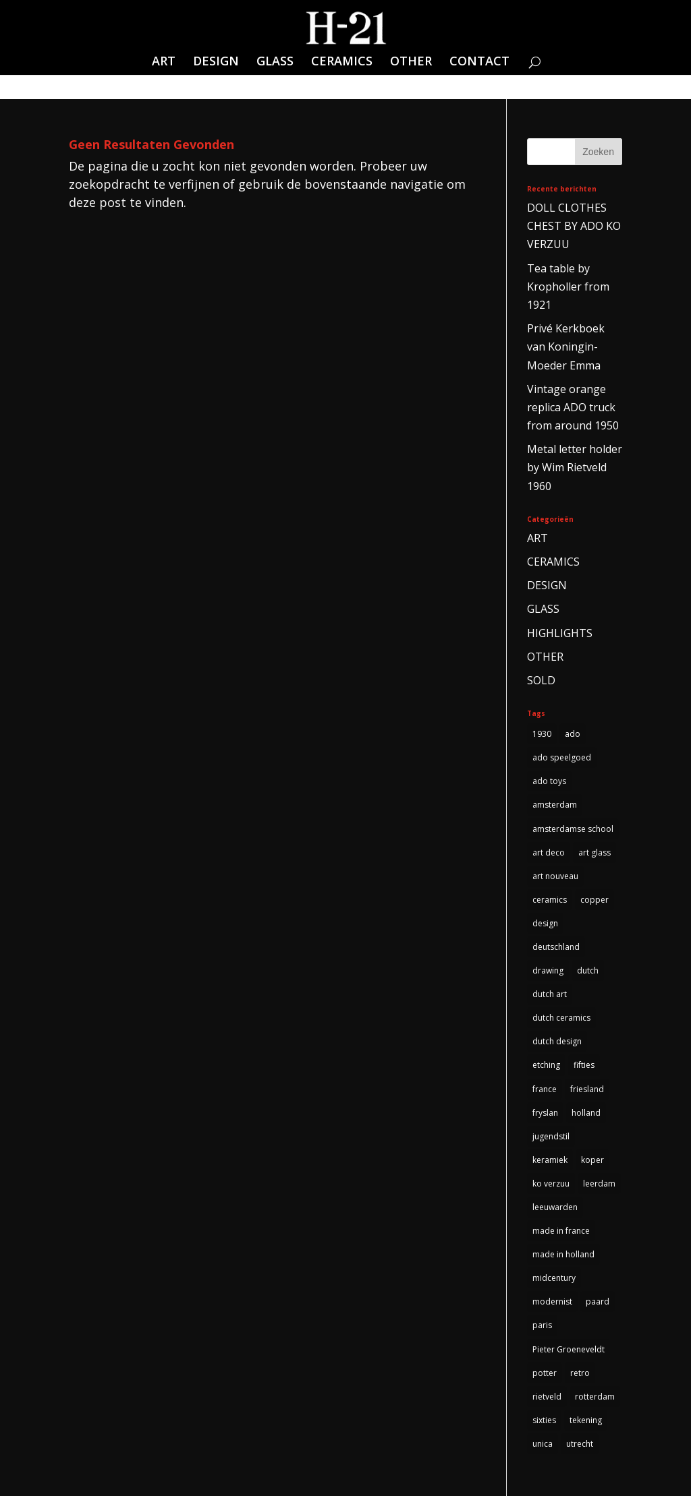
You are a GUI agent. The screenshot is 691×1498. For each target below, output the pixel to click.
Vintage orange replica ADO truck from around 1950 (573, 407)
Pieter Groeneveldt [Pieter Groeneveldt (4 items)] (568, 1350)
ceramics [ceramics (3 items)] (549, 899)
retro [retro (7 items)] (580, 1374)
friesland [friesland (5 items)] (587, 1090)
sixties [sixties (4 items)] (544, 1422)
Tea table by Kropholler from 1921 (568, 286)
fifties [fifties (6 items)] (584, 1066)
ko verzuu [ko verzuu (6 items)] (551, 1185)
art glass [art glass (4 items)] (594, 852)
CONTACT (479, 62)
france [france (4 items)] (544, 1090)
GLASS (275, 62)
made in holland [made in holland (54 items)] (563, 1255)
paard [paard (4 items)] (597, 1303)
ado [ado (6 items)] (572, 734)
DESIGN (216, 62)
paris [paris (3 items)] (542, 1327)
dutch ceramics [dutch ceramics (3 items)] (561, 1018)
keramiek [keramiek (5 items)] (550, 1161)
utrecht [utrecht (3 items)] (579, 1445)
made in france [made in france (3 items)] (561, 1232)
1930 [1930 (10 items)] (541, 734)
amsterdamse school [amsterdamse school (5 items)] (572, 829)
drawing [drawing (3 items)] (547, 971)
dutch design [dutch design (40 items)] (557, 1042)
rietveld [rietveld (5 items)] (546, 1398)
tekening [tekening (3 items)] (586, 1422)
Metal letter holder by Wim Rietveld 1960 (574, 467)
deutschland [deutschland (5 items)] (556, 947)
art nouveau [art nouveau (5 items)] (555, 876)
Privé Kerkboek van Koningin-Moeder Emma (566, 346)
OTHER (411, 62)
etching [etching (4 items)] (546, 1066)
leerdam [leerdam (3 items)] (599, 1185)
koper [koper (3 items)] (592, 1161)
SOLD (541, 680)
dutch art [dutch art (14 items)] (549, 994)
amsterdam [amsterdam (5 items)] (554, 805)
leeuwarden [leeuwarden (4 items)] (555, 1208)
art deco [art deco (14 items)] (548, 852)
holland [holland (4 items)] (586, 1113)
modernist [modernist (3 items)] (552, 1303)
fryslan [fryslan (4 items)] (545, 1113)
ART (163, 62)
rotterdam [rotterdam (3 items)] (595, 1398)
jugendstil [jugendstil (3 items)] (551, 1137)
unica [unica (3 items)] (542, 1445)
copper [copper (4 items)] (594, 899)
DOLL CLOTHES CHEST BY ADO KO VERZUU (574, 225)
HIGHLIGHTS (559, 633)
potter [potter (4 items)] (544, 1374)
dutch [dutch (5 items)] (588, 971)
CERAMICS (341, 62)
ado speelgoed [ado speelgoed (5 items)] (561, 757)
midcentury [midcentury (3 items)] (554, 1279)
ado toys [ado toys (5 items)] (549, 781)
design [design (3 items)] (545, 924)
